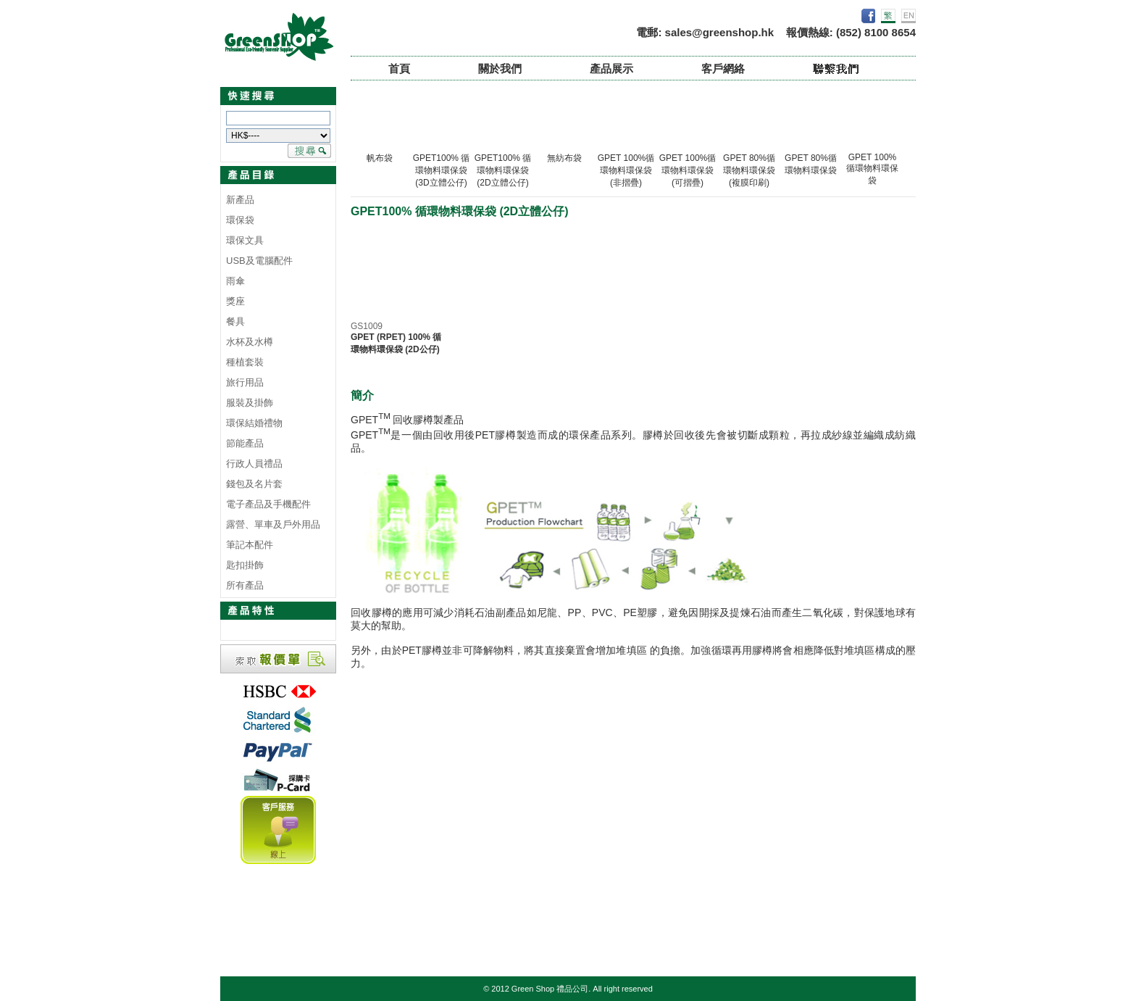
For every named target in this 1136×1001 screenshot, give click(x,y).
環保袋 (240, 220)
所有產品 (245, 585)
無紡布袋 (564, 158)
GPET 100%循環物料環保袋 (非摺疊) (626, 170)
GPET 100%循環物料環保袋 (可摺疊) (687, 170)
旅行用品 (245, 382)
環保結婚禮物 (254, 423)
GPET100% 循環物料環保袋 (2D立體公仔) (503, 170)
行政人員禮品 (254, 463)
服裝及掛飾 (249, 402)
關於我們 (500, 68)
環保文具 (245, 240)
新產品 (240, 199)
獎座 (235, 301)
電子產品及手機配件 (268, 504)
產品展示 (611, 68)
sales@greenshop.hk (719, 32)
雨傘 (235, 280)
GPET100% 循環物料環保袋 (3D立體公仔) (441, 170)
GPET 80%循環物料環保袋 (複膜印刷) (749, 170)
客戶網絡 (723, 68)
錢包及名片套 (254, 483)
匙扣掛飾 (245, 565)
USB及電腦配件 (259, 260)
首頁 (399, 68)
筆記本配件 (249, 544)
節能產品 (245, 443)
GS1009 (367, 326)
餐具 (235, 321)
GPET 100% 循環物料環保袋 (872, 169)
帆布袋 (380, 158)
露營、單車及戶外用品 (273, 524)
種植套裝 (245, 362)
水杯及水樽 (249, 341)
